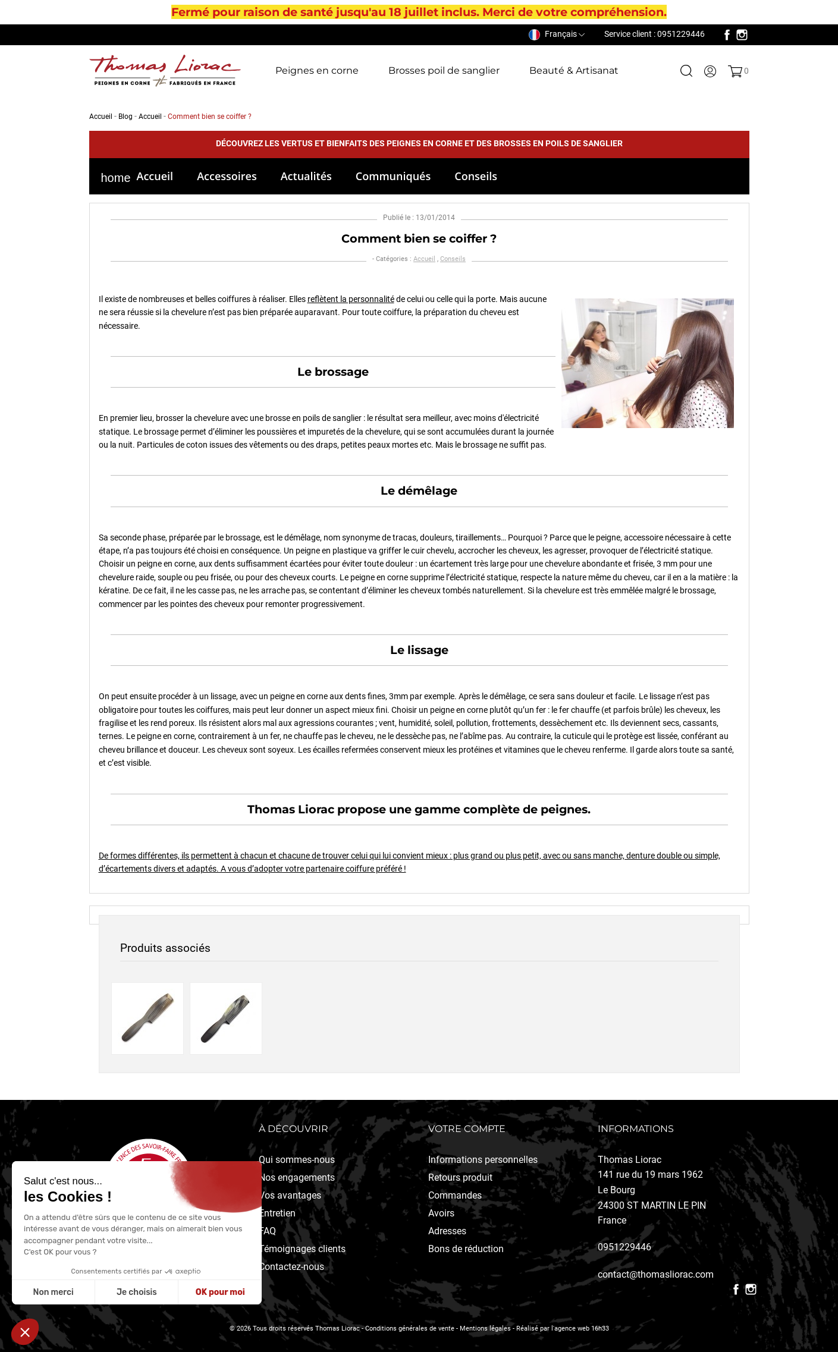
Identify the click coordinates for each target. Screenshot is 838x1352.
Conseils (475, 176)
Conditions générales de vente (409, 1328)
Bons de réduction (466, 1248)
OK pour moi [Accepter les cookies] (220, 1292)
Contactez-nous (291, 1266)
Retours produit (460, 1177)
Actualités (306, 176)
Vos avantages (290, 1195)
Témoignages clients (302, 1248)
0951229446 (624, 1247)
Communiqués (393, 176)
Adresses (447, 1231)
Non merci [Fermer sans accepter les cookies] (53, 1292)
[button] (25, 1332)
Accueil (155, 176)
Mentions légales (485, 1328)
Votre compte (467, 1128)
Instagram (742, 34)
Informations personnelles (483, 1159)
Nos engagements (297, 1177)
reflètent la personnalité (350, 299)
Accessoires (227, 176)
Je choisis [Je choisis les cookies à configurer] (137, 1292)
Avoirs (441, 1213)
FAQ (267, 1231)
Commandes (455, 1195)
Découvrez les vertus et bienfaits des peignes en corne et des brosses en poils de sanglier (419, 143)
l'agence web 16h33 (580, 1328)
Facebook (727, 34)
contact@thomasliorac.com (656, 1274)
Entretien (277, 1213)
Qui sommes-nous (297, 1159)
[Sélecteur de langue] (557, 33)
